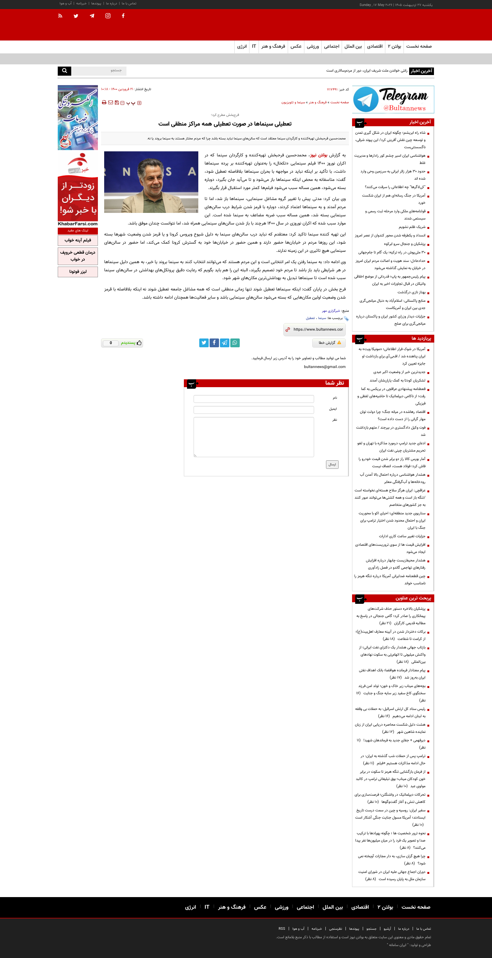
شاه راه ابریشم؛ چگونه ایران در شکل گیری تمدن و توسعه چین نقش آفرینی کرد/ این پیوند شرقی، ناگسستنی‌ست (390, 140)
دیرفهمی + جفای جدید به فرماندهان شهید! (391, 744)
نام (335, 398)
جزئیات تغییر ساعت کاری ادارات (402, 536)
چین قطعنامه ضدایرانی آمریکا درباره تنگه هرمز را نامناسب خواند (389, 579)
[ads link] (393, 99)
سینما (322, 318)
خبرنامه (81, 3)
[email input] (254, 410)
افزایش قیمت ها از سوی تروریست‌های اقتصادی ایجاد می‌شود (390, 548)
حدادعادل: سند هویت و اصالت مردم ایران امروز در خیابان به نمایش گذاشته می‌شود (390, 264)
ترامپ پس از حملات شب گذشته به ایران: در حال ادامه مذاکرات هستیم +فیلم (393, 759)
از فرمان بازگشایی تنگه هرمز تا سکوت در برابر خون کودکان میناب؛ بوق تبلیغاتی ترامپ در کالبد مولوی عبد (390, 779)
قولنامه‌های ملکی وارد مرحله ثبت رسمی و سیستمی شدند (395, 214)
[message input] (254, 437)
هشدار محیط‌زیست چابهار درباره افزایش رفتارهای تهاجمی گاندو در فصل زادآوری (395, 564)
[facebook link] (214, 342)
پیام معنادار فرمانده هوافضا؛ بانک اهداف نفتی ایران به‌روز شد (392, 674)
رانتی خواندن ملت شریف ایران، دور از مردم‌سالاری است (367, 70)
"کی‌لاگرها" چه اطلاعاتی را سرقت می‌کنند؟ (395, 187)
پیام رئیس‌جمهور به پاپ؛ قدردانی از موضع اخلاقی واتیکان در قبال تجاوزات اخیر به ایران (389, 280)
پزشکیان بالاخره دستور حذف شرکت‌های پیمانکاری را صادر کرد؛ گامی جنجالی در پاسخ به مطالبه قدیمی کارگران (390, 616)
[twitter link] (204, 342)
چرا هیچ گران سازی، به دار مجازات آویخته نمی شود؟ (391, 859)
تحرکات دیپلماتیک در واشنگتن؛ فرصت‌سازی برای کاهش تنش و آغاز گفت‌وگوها (390, 798)
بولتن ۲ (394, 46)
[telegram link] (224, 342)
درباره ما (111, 3)
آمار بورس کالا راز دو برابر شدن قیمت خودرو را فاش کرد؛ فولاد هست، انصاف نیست (392, 462)
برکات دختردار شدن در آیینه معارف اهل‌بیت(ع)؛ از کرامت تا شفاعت (390, 635)
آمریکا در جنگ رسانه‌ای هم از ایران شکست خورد (393, 199)
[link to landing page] (403, 25)
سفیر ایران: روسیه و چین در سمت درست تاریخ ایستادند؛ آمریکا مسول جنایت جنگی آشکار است (390, 818)
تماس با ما (129, 3)
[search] (64, 71)
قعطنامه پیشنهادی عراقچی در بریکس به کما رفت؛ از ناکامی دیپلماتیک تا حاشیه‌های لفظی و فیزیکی (391, 396)
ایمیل (333, 409)
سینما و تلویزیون (293, 102)
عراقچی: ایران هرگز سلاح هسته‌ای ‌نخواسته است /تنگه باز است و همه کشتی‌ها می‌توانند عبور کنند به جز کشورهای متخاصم (390, 498)
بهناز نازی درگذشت (411, 292)
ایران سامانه (397, 945)
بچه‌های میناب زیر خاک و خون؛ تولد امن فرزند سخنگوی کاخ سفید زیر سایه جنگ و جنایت (390, 693)
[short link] (318, 330)
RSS (282, 929)
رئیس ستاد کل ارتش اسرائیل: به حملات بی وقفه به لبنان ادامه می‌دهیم (390, 712)
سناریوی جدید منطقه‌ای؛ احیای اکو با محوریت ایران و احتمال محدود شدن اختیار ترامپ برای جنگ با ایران (392, 521)
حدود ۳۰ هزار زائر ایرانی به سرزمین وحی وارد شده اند (393, 175)
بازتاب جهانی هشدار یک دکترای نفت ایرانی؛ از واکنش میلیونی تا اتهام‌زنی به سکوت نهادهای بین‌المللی (392, 655)
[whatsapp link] (235, 342)
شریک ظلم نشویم (412, 227)
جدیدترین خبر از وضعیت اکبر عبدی (399, 372)
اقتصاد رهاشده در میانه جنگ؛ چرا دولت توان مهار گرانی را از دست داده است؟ (392, 415)
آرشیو (387, 929)
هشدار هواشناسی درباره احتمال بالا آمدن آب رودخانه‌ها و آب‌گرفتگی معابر (392, 478)
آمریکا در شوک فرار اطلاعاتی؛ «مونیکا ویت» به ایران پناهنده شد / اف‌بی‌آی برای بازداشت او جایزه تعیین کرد (392, 356)
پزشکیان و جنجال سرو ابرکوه (404, 244)
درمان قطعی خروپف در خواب (77, 256)
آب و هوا (66, 3)
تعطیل (310, 318)
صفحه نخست (419, 46)
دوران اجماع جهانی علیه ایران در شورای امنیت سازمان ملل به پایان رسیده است (391, 875)
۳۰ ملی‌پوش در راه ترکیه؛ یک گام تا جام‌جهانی (391, 252)
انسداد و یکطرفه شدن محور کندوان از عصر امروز (390, 235)
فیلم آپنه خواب (78, 240)
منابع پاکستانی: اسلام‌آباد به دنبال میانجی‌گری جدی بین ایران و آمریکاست (392, 304)
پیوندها (96, 3)
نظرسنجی (335, 929)
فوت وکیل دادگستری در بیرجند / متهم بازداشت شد (390, 431)
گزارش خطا (330, 343)
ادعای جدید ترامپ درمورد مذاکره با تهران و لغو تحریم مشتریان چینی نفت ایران (391, 447)
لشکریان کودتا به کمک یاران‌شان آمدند (397, 380)
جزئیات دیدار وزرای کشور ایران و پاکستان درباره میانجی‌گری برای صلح (390, 320)
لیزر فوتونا (78, 271)
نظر (334, 420)
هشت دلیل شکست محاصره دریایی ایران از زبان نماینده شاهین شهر (390, 728)
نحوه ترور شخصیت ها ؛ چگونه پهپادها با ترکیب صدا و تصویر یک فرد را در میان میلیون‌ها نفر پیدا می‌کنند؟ (390, 841)
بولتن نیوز (318, 155)
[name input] (254, 399)
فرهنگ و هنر (318, 102)
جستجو (371, 929)
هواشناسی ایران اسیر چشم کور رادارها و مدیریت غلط (389, 159)
